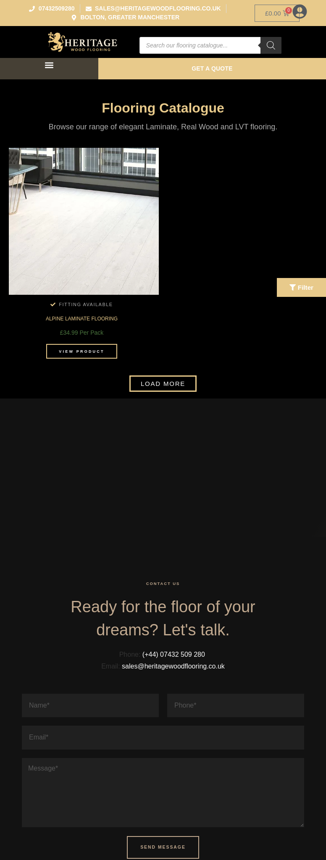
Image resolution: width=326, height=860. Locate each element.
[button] (49, 65)
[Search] (270, 45)
